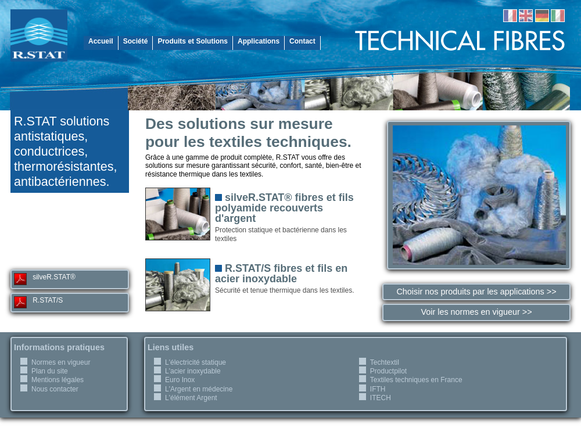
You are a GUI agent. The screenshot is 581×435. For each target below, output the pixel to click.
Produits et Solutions (192, 41)
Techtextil (384, 362)
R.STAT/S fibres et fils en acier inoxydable (281, 274)
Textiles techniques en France (416, 380)
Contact (302, 41)
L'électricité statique (195, 362)
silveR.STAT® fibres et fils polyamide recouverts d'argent (284, 208)
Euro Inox (180, 380)
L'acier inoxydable (193, 371)
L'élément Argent (191, 398)
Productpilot (388, 371)
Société (135, 41)
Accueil (100, 41)
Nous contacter (54, 389)
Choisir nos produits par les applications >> (476, 291)
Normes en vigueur (60, 362)
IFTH (378, 389)
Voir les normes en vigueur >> (476, 312)
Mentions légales (57, 380)
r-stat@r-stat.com (69, 250)
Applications (258, 41)
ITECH (380, 398)
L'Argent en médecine (198, 389)
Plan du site (49, 371)
